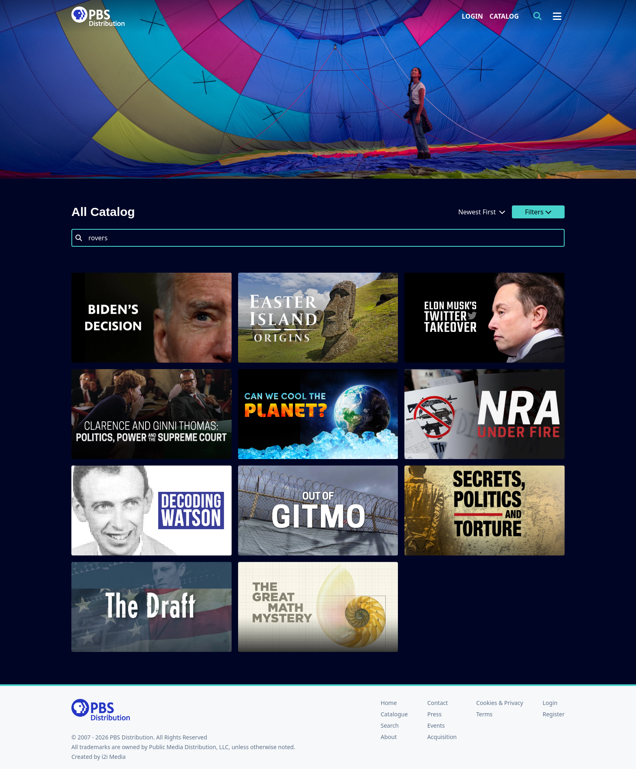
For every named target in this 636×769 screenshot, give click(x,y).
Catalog (504, 16)
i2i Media (113, 756)
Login (472, 16)
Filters (538, 211)
